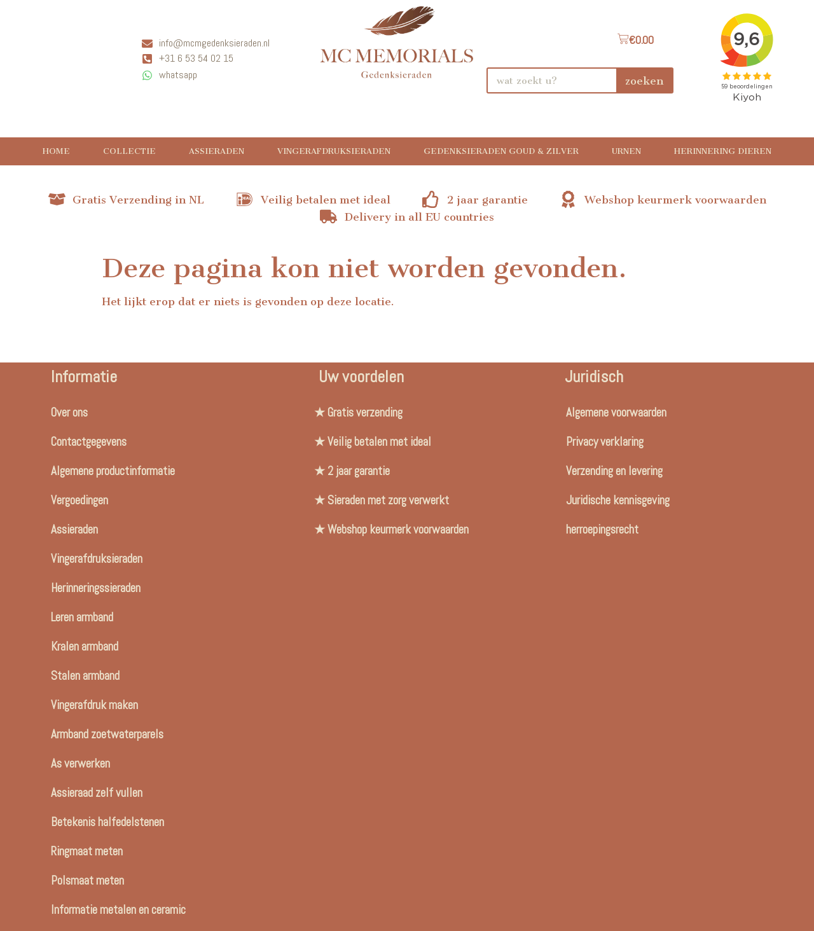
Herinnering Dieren (722, 151)
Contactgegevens (89, 442)
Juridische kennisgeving (618, 500)
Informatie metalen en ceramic (118, 910)
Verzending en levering (614, 471)
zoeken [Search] (644, 80)
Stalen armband (85, 676)
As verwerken (80, 763)
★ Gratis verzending (358, 412)
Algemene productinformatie (113, 471)
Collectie (129, 151)
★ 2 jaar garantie (352, 471)
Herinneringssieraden (96, 588)
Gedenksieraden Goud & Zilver (501, 151)
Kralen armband (84, 646)
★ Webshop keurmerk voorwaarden (391, 529)
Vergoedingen (79, 500)
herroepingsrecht (602, 529)
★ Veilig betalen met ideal (372, 442)
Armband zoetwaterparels (107, 734)
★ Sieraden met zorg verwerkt (381, 500)
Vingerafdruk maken (94, 705)
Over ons (69, 412)
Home (56, 151)
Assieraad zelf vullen (96, 793)
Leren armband (82, 617)
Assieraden (216, 151)
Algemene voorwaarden (616, 412)
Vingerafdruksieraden (333, 151)
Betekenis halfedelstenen (107, 822)
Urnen (626, 151)
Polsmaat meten (87, 880)
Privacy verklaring (605, 442)
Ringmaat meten (87, 851)
